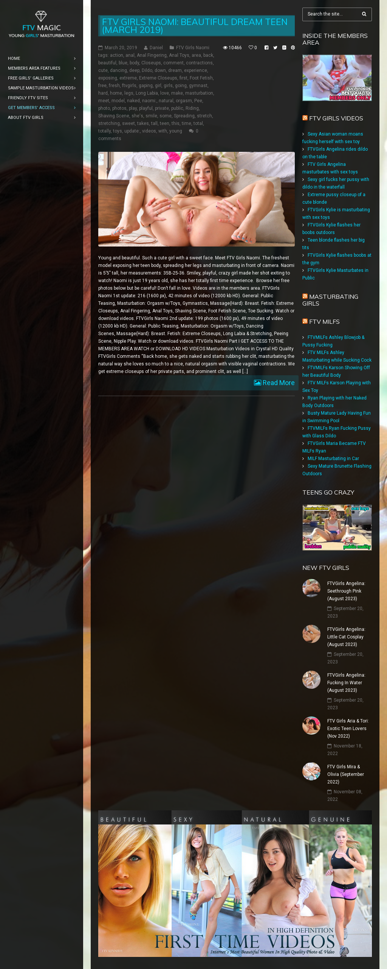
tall (154, 123)
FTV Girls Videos (336, 118)
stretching (109, 123)
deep (134, 70)
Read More (278, 383)
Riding (192, 108)
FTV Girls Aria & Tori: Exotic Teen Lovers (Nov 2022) (348, 728)
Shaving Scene (113, 116)
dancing (118, 70)
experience (195, 70)
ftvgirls (129, 85)
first (183, 78)
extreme (128, 78)
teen (164, 123)
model (118, 100)
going (181, 85)
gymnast (198, 85)
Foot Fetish (201, 78)
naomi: (149, 100)
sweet (128, 123)
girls (168, 85)
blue (123, 63)
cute (103, 70)
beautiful (107, 63)
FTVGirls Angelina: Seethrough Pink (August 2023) (346, 591)
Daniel (156, 47)
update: (132, 131)
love (164, 93)
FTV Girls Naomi (192, 47)
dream (175, 70)
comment (173, 63)
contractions (199, 63)
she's (137, 116)
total (198, 123)
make (177, 93)
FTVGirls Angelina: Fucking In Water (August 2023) (346, 683)
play (133, 108)
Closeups (151, 63)
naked (133, 100)
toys (117, 131)
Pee (198, 100)
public (177, 108)
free (102, 85)
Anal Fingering (152, 55)
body (134, 63)
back (208, 55)
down (160, 70)
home (116, 93)
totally (104, 131)
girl (158, 85)
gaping (146, 85)
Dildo (147, 70)
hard (103, 93)
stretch (204, 116)
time (186, 123)
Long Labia (147, 93)
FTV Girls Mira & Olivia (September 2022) (345, 774)
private (162, 108)
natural (166, 100)
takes (143, 123)
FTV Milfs (324, 321)
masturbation (199, 93)
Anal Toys (179, 55)
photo (104, 108)
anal (130, 55)
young (175, 131)
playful (146, 108)
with (162, 131)
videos (149, 131)
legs (128, 93)
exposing (107, 78)
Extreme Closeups (158, 78)
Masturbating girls (330, 300)
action (116, 55)
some (165, 116)
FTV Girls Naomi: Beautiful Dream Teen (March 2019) (195, 25)
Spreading (184, 116)
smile (151, 116)
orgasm (184, 100)
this (176, 123)
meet (103, 100)
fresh (114, 85)
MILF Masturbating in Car (333, 458)
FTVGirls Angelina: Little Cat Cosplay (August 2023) (346, 637)
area (196, 55)
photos (119, 108)
